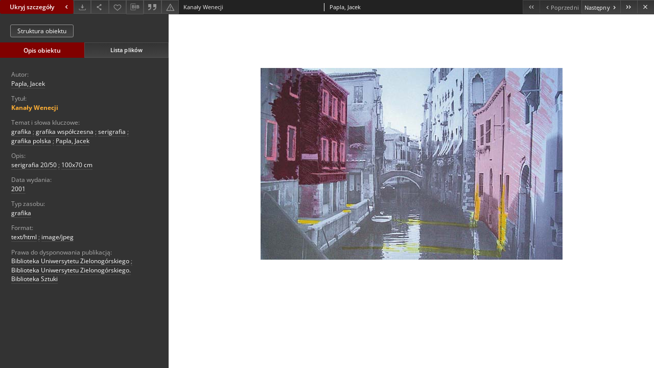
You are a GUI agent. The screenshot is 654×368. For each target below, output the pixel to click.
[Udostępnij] (99, 7)
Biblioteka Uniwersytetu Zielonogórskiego (70, 261)
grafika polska (31, 140)
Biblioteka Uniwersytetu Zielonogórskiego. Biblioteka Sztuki (71, 274)
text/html (24, 237)
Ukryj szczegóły (40, 7)
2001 (18, 189)
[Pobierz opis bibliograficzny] (135, 7)
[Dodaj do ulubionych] (117, 7)
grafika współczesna (65, 131)
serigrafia (112, 131)
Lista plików (126, 50)
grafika (21, 131)
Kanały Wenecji (34, 107)
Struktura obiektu (41, 31)
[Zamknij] (645, 7)
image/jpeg (57, 237)
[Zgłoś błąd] (170, 7)
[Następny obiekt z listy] (600, 7)
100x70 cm (76, 164)
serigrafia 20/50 (34, 164)
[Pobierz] (82, 7)
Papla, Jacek (28, 83)
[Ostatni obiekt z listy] (628, 7)
